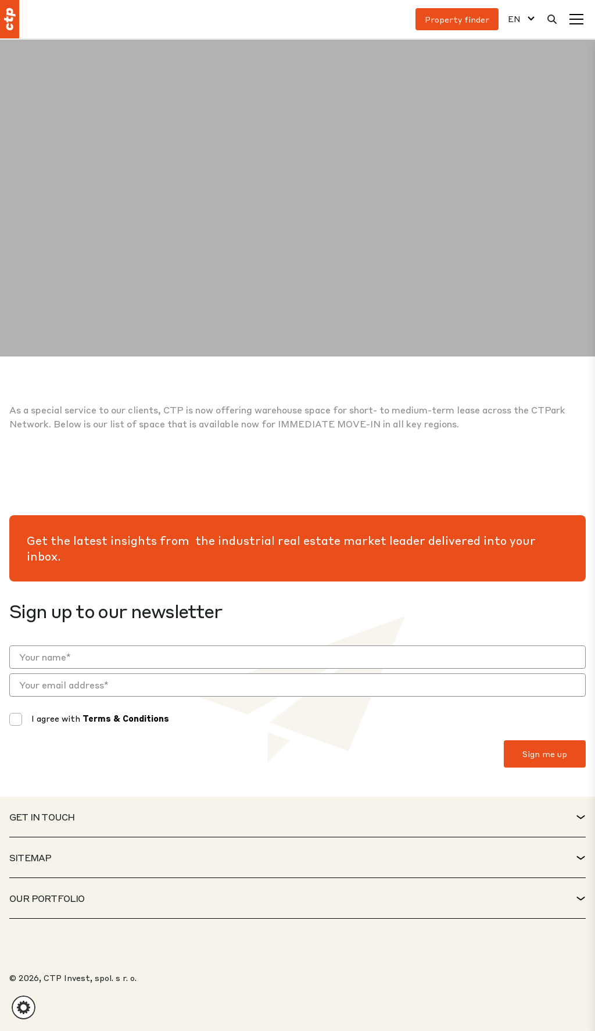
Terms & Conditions (126, 718)
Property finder (457, 19)
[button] (23, 1007)
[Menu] (576, 19)
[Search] (552, 19)
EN (514, 19)
